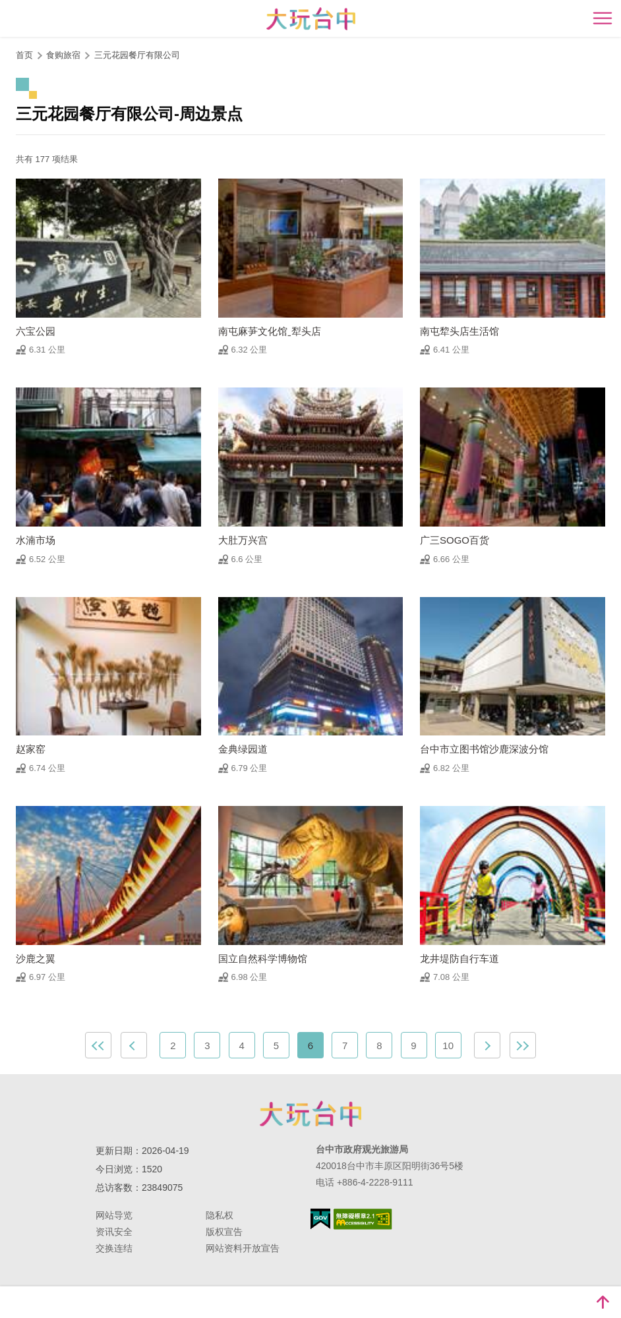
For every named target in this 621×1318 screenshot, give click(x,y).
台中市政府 (310, 1114)
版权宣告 (224, 1231)
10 (448, 1045)
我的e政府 (320, 1219)
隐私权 (219, 1215)
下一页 (487, 1045)
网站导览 (114, 1215)
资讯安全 (114, 1231)
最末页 (523, 1045)
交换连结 (114, 1248)
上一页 (134, 1045)
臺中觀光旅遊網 (310, 18)
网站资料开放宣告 (243, 1248)
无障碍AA (363, 1219)
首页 (24, 55)
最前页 (98, 1045)
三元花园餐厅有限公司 (137, 55)
